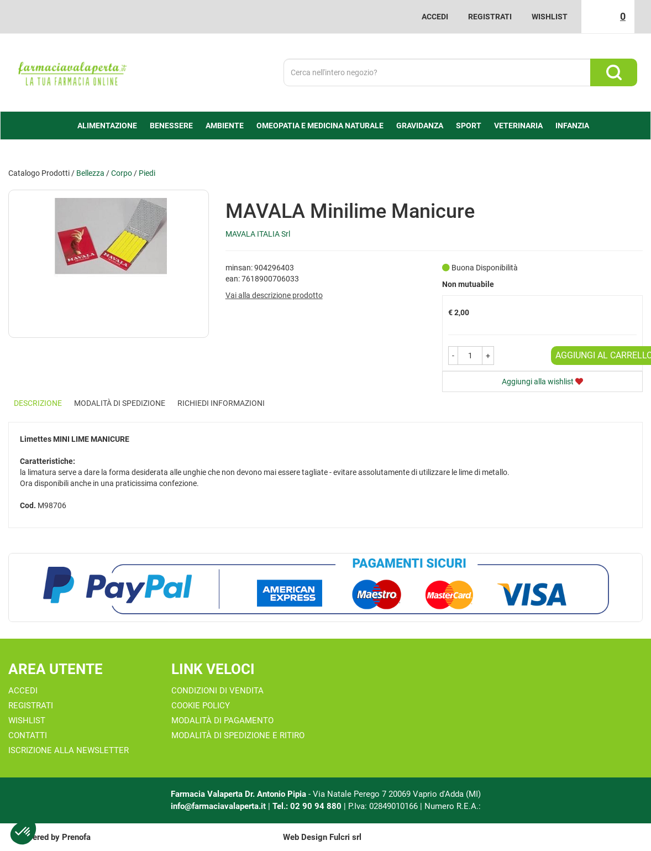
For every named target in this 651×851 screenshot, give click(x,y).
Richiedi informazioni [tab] (221, 403)
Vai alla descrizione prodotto (274, 295)
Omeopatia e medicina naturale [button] (320, 125)
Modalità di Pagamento (222, 720)
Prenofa (76, 837)
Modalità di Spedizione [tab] (119, 403)
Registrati (490, 16)
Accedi (435, 16)
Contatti (27, 735)
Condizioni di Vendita (217, 691)
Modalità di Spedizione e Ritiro (238, 735)
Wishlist (550, 16)
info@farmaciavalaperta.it (218, 806)
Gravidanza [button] (419, 125)
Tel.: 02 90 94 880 (308, 806)
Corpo (121, 173)
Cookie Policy (200, 706)
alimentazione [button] (107, 125)
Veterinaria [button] (518, 125)
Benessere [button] (171, 125)
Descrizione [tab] (38, 403)
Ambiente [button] (225, 125)
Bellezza (90, 173)
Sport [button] (468, 125)
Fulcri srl (345, 837)
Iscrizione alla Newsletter (68, 750)
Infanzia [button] (572, 125)
